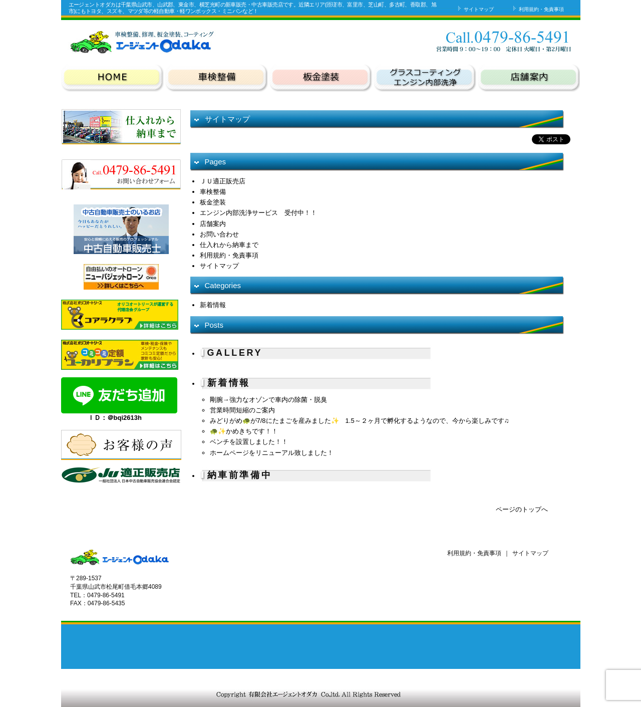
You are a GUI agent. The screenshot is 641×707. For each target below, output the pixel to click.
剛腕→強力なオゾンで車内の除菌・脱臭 (268, 399)
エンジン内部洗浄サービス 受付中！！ (258, 212)
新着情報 (213, 305)
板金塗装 (213, 202)
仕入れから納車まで (229, 245)
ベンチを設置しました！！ (249, 441)
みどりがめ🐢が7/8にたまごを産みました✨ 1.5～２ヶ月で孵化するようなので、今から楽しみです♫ (359, 420)
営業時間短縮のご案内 (242, 410)
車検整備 (213, 191)
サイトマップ (474, 9)
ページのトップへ (522, 509)
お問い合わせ (442, 41)
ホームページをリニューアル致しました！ (272, 452)
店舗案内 (213, 223)
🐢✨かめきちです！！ (244, 431)
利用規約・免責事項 (537, 9)
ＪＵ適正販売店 (222, 181)
